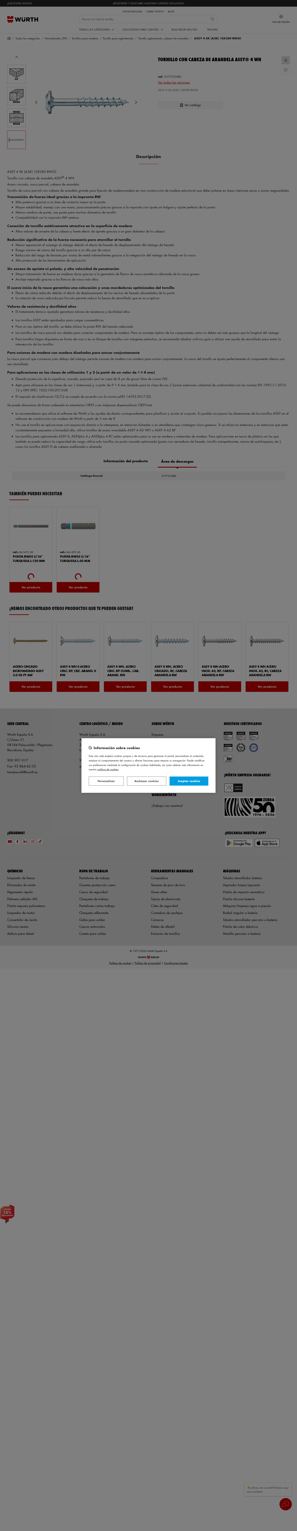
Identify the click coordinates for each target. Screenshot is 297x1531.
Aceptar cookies (189, 781)
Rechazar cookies (146, 781)
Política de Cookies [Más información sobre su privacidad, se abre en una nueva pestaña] (108, 769)
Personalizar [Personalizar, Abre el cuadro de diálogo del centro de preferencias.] (106, 781)
